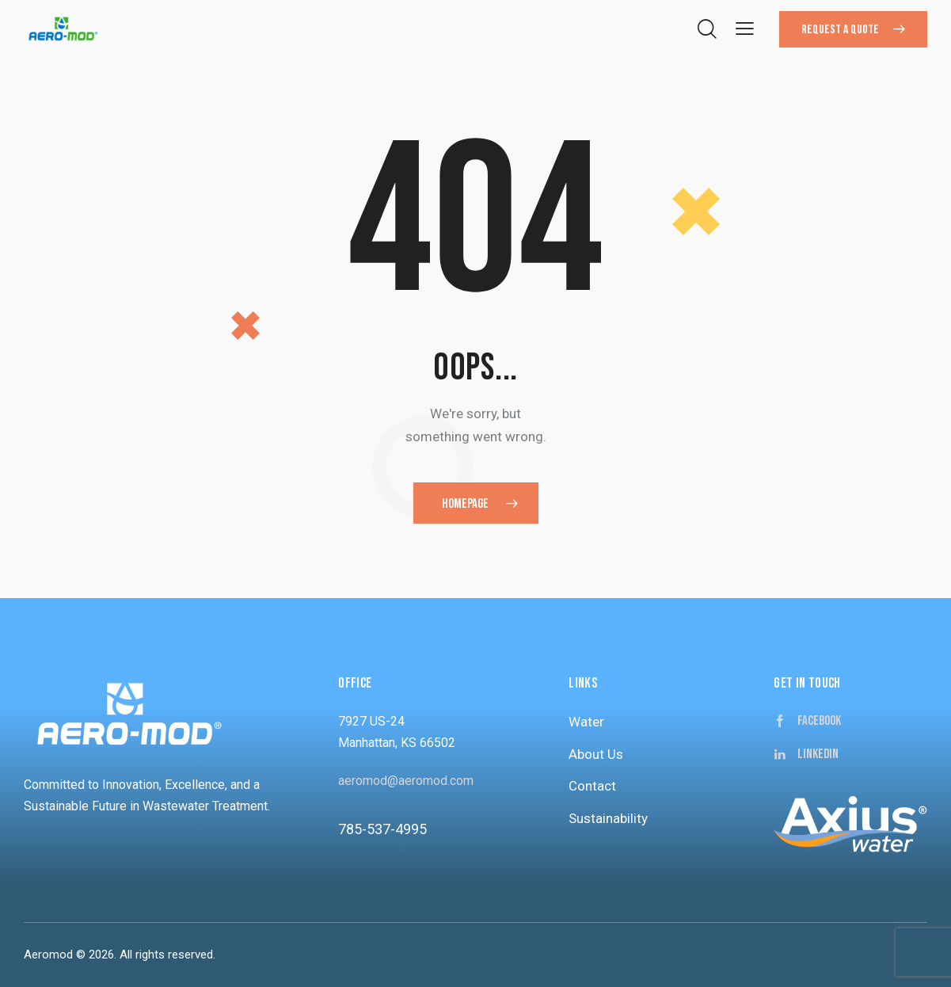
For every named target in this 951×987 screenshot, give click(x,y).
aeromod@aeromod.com (406, 780)
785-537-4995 (382, 829)
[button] (745, 28)
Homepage (465, 504)
